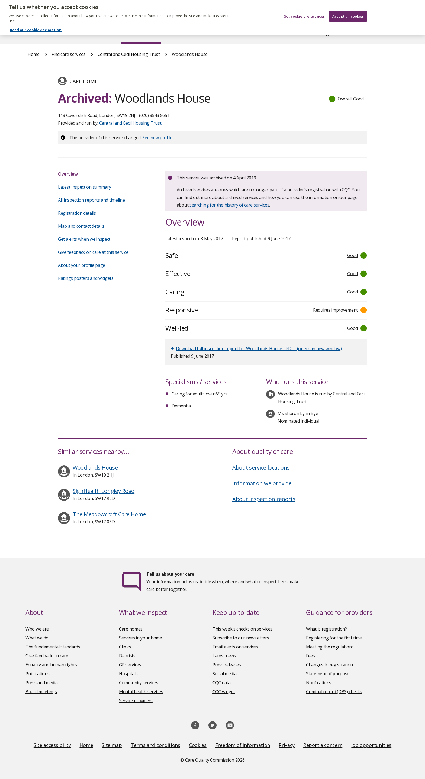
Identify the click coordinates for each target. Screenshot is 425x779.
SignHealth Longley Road (103, 491)
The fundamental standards (52, 647)
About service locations (261, 467)
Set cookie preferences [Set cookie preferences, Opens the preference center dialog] (304, 9)
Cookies (198, 745)
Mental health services (141, 692)
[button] (346, 98)
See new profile (157, 138)
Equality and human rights (51, 665)
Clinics (125, 647)
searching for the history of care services (229, 205)
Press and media (41, 683)
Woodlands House (95, 467)
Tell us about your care (170, 574)
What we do (37, 638)
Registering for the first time (334, 638)
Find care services (141, 34)
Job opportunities (371, 745)
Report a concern (322, 745)
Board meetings (41, 692)
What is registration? (326, 629)
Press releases (226, 665)
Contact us (386, 34)
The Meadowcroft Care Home (109, 514)
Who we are (37, 629)
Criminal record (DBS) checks (334, 692)
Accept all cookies (348, 9)
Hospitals (128, 674)
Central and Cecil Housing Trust (129, 54)
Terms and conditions (155, 745)
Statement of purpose (327, 674)
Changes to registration (329, 665)
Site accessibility (52, 745)
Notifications (318, 683)
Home (34, 34)
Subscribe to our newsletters (240, 638)
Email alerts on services (235, 647)
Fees (310, 656)
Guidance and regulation (317, 34)
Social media (224, 674)
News (197, 34)
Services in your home (140, 638)
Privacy (287, 745)
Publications (247, 34)
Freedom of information (242, 745)
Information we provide (261, 483)
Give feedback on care (46, 656)
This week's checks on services (242, 629)
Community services (138, 683)
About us (81, 34)
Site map (112, 745)
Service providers (136, 701)
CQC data (221, 683)
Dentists (127, 656)
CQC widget (223, 692)
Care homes (131, 629)
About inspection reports (263, 499)
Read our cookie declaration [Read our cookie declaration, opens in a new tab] (36, 22)
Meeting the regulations (330, 647)
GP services (130, 665)
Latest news (224, 656)
